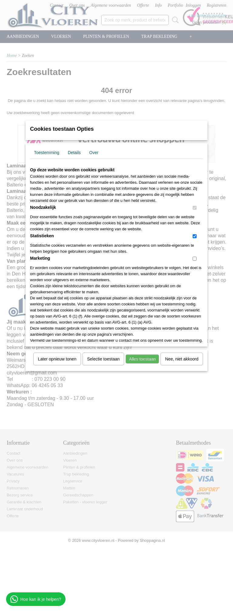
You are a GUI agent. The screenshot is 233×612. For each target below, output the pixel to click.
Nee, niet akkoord (181, 359)
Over (93, 152)
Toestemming (46, 152)
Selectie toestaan (103, 359)
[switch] (195, 208)
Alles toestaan (142, 359)
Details (74, 152)
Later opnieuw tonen (57, 359)
